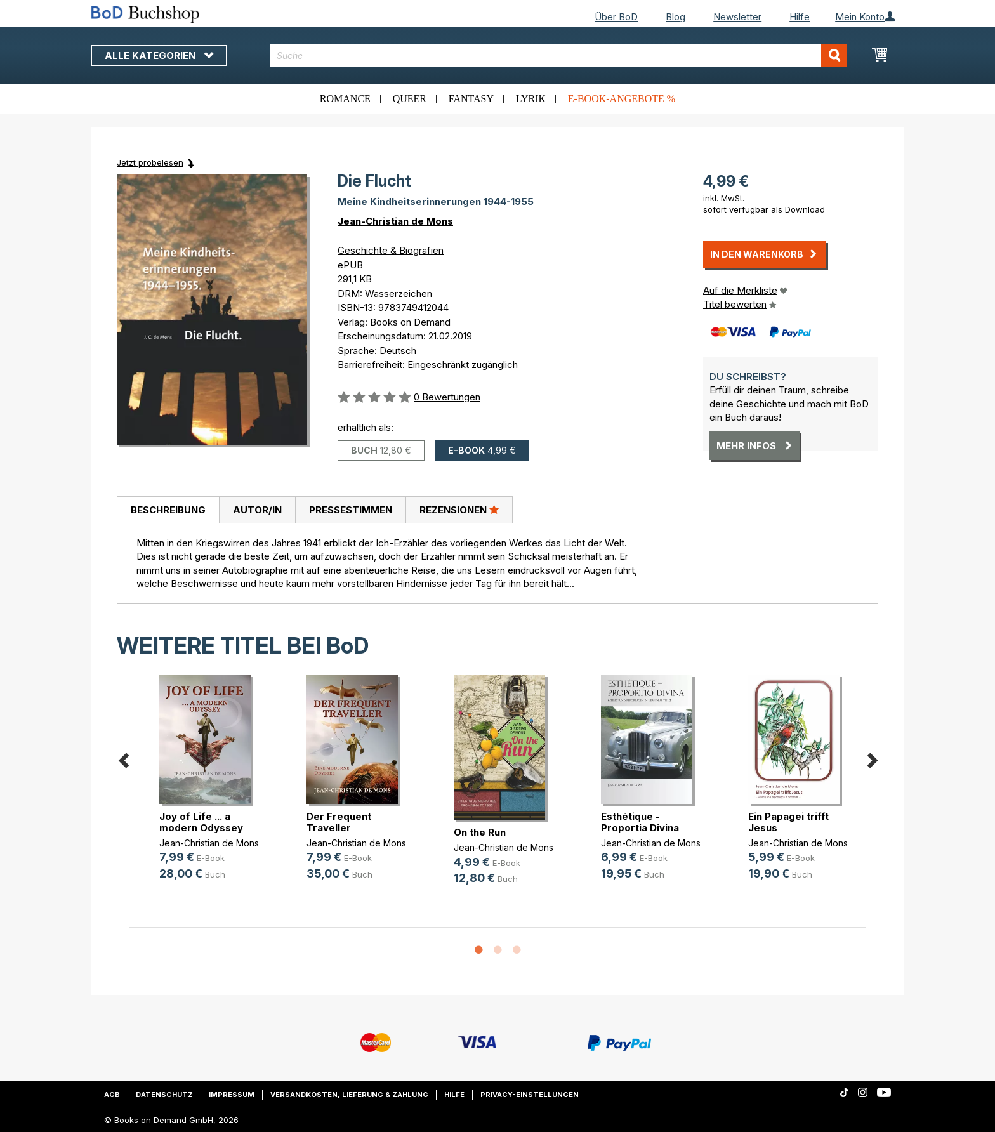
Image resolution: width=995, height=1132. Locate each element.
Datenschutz (164, 1094)
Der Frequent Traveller (338, 822)
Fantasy (471, 98)
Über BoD (616, 17)
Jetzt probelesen (150, 162)
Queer (409, 98)
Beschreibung (168, 510)
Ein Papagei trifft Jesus (788, 822)
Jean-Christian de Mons (395, 221)
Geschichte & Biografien (391, 250)
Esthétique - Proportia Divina (640, 822)
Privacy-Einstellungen (529, 1094)
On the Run (480, 832)
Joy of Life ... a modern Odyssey (201, 822)
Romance (345, 98)
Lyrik (531, 98)
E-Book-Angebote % (621, 98)
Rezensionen (459, 510)
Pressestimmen (350, 510)
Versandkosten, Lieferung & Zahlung (349, 1094)
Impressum (231, 1094)
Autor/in (257, 510)
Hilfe (799, 17)
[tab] (168, 510)
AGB (112, 1094)
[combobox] (558, 55)
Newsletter (737, 17)
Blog (675, 17)
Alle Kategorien (159, 55)
